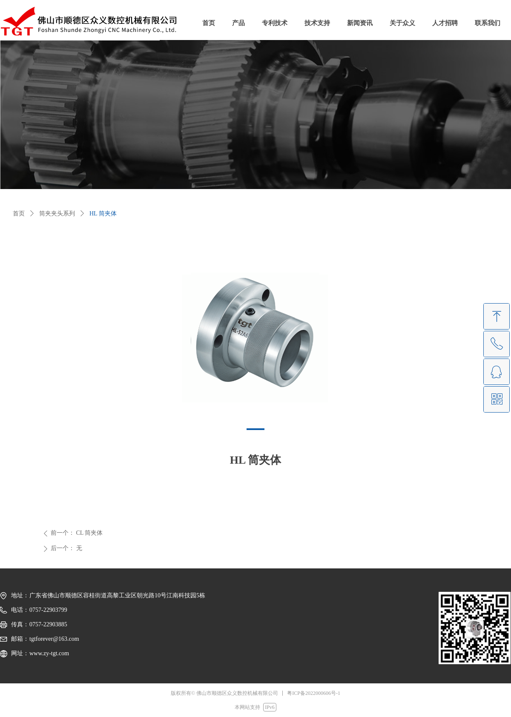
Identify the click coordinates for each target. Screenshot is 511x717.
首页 (19, 213)
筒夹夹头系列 (57, 213)
